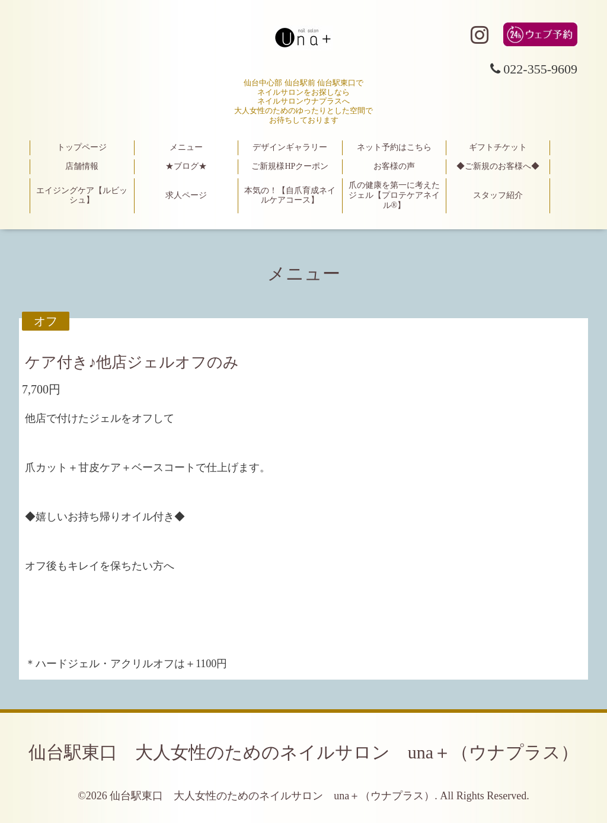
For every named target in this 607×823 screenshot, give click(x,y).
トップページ (82, 147)
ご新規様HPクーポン (289, 166)
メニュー (186, 147)
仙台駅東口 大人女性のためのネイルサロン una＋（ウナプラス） (303, 752)
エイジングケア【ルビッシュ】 (81, 195)
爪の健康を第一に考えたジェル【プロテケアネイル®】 (394, 195)
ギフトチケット (498, 147)
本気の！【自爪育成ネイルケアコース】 (290, 195)
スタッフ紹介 (498, 195)
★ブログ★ (186, 166)
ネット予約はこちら (394, 147)
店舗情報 (81, 166)
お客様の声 (394, 166)
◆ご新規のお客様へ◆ (497, 166)
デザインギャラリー (290, 147)
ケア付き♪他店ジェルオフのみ (132, 362)
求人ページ (186, 195)
